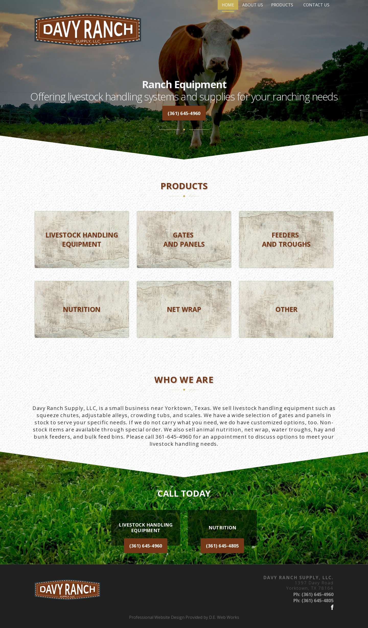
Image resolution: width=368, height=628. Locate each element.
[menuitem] (187, 23)
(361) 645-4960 (184, 113)
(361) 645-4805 (222, 546)
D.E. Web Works (224, 617)
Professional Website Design (157, 617)
